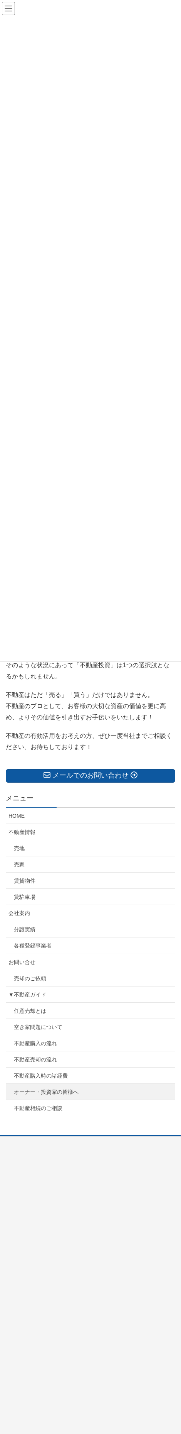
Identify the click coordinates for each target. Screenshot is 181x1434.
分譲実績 (24, 929)
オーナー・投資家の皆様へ (46, 1092)
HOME (16, 816)
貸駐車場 (24, 897)
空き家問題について (38, 1027)
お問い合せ (21, 962)
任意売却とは (30, 1011)
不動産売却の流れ (35, 1059)
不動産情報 (21, 832)
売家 (19, 864)
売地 (19, 848)
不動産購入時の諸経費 (41, 1076)
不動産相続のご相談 (38, 1108)
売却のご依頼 (30, 978)
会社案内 (19, 913)
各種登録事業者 (33, 945)
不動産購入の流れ (35, 1043)
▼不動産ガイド (27, 995)
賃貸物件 (24, 881)
